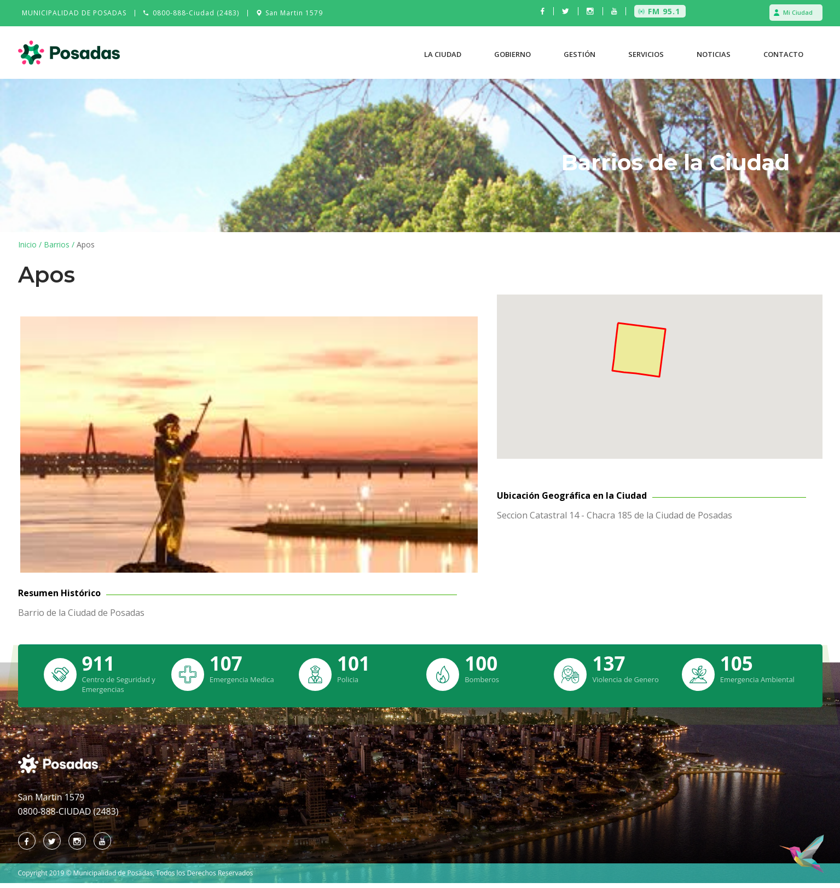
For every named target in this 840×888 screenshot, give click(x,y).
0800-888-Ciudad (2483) (196, 13)
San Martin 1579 (294, 13)
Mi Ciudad (798, 12)
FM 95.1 (664, 11)
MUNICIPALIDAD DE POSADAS (74, 13)
